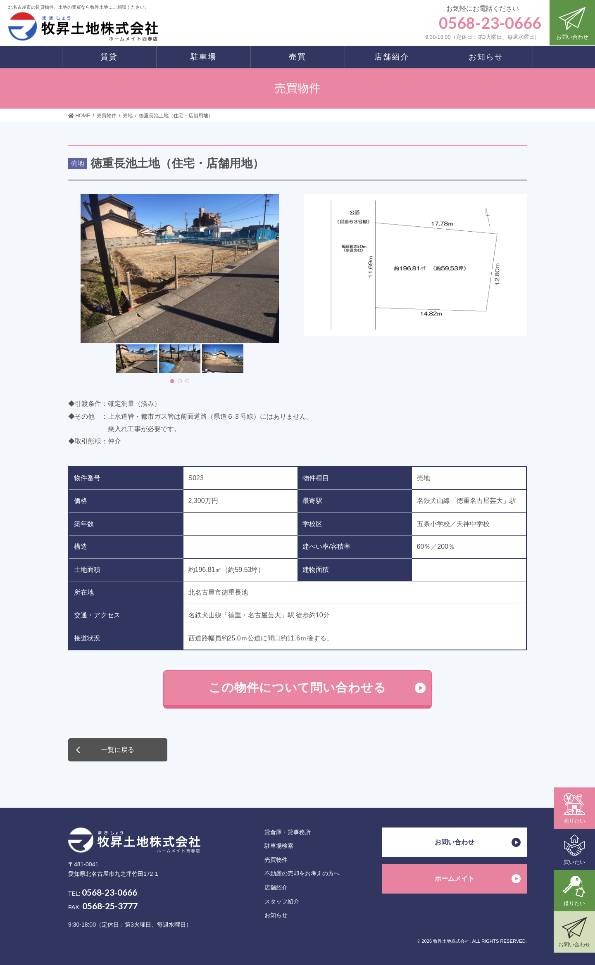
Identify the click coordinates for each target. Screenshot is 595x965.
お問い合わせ (572, 22)
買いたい (574, 850)
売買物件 (276, 859)
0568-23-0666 (109, 892)
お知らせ (276, 915)
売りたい (574, 808)
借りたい (574, 891)
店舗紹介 (276, 887)
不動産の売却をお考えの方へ (302, 873)
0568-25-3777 (110, 906)
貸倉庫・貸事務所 (287, 832)
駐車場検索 (278, 845)
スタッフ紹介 (281, 901)
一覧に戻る (117, 749)
